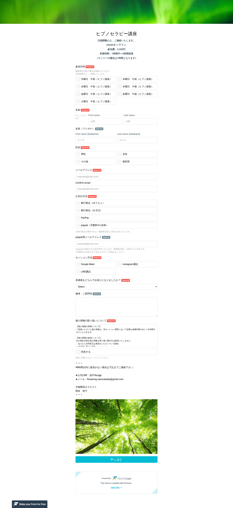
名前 (82, 109)
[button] (116, 483)
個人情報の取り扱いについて (95, 320)
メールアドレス (88, 170)
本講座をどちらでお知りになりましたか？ (102, 280)
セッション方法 (88, 257)
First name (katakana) (87, 134)
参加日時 (84, 66)
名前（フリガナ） (89, 128)
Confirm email (82, 182)
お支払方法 (86, 196)
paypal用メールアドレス (92, 237)
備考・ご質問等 (88, 293)
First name (94, 115)
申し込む (116, 459)
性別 (82, 147)
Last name (129, 115)
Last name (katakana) (128, 134)
